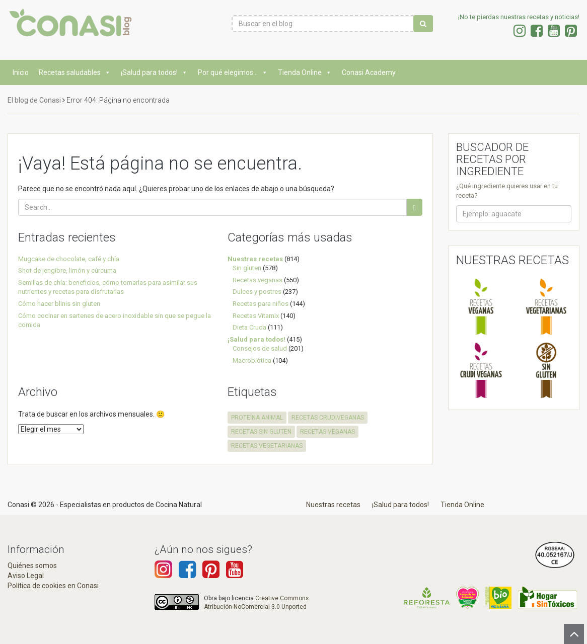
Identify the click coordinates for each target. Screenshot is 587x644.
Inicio (21, 72)
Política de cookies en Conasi (53, 586)
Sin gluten (247, 268)
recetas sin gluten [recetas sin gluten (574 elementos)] (261, 431)
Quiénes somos (32, 565)
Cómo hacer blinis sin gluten (59, 303)
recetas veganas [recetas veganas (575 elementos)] (327, 431)
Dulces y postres (257, 291)
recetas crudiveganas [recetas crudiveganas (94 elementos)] (327, 417)
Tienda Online (305, 72)
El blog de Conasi (34, 100)
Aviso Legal (26, 576)
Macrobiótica (252, 360)
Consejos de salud (260, 348)
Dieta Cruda (249, 327)
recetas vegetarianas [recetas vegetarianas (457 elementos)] (267, 445)
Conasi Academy (369, 72)
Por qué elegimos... (233, 72)
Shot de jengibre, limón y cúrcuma (67, 270)
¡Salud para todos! (154, 72)
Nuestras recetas (255, 259)
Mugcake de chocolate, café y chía (68, 259)
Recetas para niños (260, 303)
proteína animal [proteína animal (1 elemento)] (257, 417)
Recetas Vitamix (256, 315)
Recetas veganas (257, 280)
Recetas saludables (75, 72)
